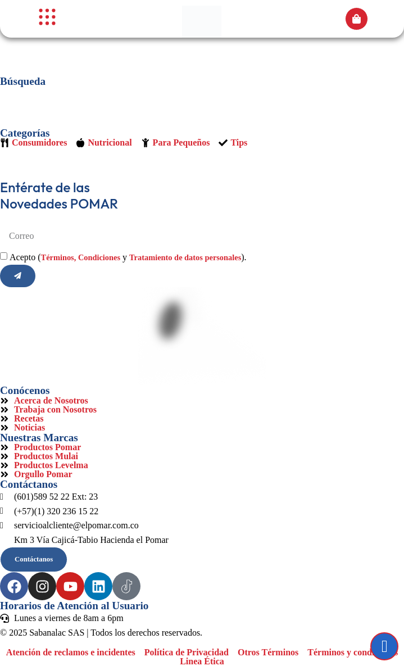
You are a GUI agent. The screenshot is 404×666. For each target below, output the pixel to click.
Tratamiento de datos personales (185, 257)
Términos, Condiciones (81, 257)
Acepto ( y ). (128, 257)
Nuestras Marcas (39, 437)
